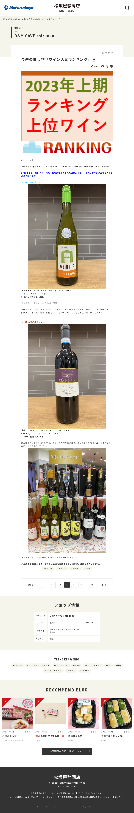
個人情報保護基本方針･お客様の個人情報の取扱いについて (84, 797)
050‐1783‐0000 (68, 786)
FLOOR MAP (91, 623)
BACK (29, 585)
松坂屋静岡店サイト (39, 793)
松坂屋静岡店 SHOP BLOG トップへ (69, 751)
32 (81, 584)
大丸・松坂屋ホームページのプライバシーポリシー (31, 797)
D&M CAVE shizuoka (17, 19)
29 (60, 584)
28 (52, 584)
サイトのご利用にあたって (63, 793)
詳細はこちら (56, 632)
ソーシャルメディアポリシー (90, 793)
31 (74, 584)
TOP (3, 19)
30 (67, 584)
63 (92, 584)
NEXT (105, 585)
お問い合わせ (119, 797)
